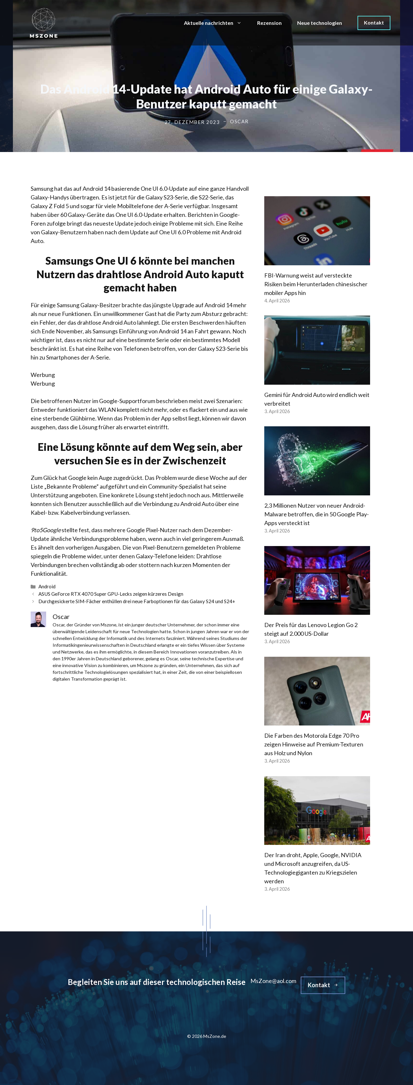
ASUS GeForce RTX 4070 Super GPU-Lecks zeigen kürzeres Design (110, 594)
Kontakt (374, 22)
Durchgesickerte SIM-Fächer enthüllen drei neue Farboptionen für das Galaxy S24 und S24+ (136, 601)
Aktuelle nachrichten (216, 23)
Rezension (269, 23)
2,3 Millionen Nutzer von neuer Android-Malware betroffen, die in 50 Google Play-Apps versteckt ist (316, 514)
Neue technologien (319, 23)
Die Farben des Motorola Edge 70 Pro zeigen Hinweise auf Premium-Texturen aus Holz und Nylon (313, 744)
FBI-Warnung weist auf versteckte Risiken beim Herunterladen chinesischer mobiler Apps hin (316, 284)
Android (46, 586)
